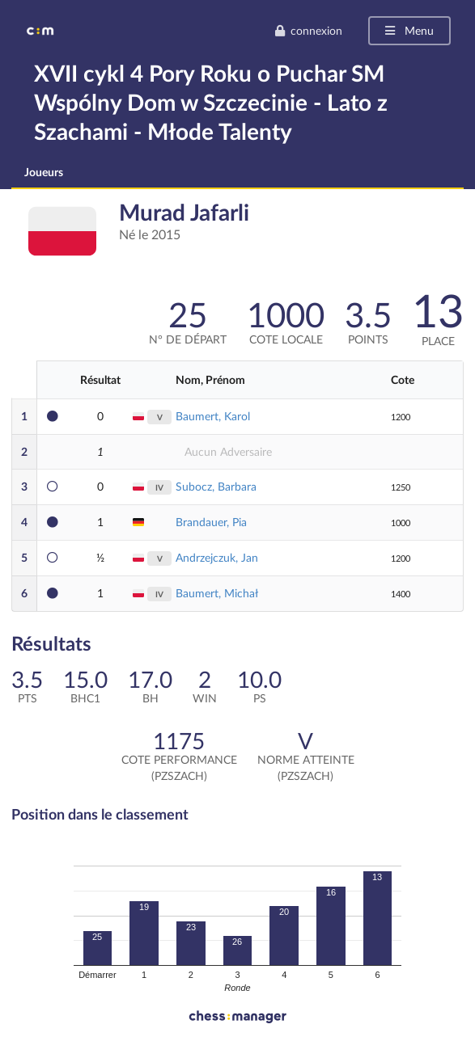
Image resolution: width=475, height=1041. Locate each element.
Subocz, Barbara (216, 486)
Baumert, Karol (213, 416)
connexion (308, 30)
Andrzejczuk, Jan (217, 557)
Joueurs (43, 172)
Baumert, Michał (217, 593)
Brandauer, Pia (211, 522)
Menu (408, 30)
